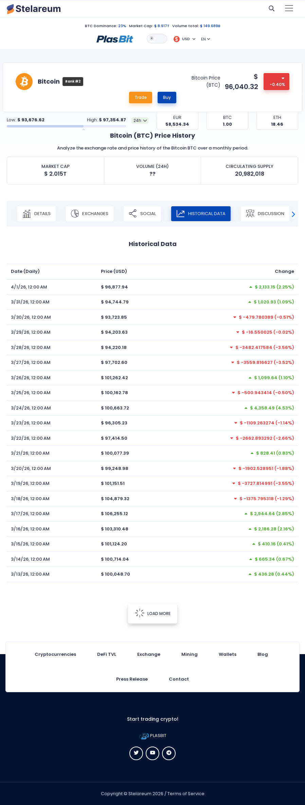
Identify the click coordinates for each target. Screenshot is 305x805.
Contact (179, 679)
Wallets (227, 654)
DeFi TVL (106, 654)
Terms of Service (185, 793)
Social (142, 213)
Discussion (265, 213)
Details (36, 213)
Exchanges (89, 213)
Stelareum (139, 793)
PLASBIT (152, 735)
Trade (140, 97)
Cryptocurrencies (55, 654)
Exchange (148, 654)
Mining (189, 654)
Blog (262, 654)
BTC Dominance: (101, 26)
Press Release (132, 679)
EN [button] (203, 39)
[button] (114, 38)
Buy (167, 97)
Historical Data (201, 213)
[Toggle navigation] (289, 9)
